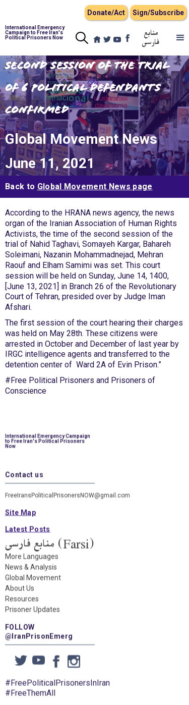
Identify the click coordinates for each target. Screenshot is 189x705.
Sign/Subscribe (158, 13)
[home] (35, 32)
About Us (19, 594)
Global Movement (33, 583)
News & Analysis (31, 573)
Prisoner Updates (32, 615)
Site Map (20, 518)
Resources (22, 605)
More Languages (31, 562)
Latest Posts (27, 535)
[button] (180, 37)
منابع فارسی (151, 38)
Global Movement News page (95, 186)
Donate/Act (106, 13)
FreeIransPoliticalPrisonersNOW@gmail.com (67, 501)
